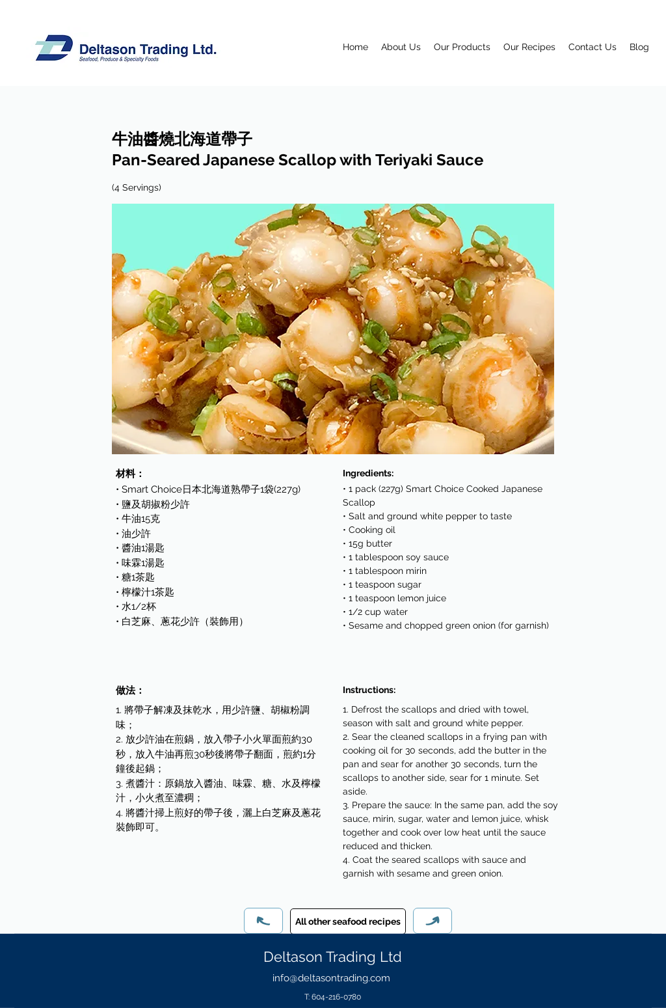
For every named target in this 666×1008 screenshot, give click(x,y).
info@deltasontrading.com (331, 978)
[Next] (432, 921)
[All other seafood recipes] (348, 921)
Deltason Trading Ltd (332, 956)
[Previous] (263, 921)
